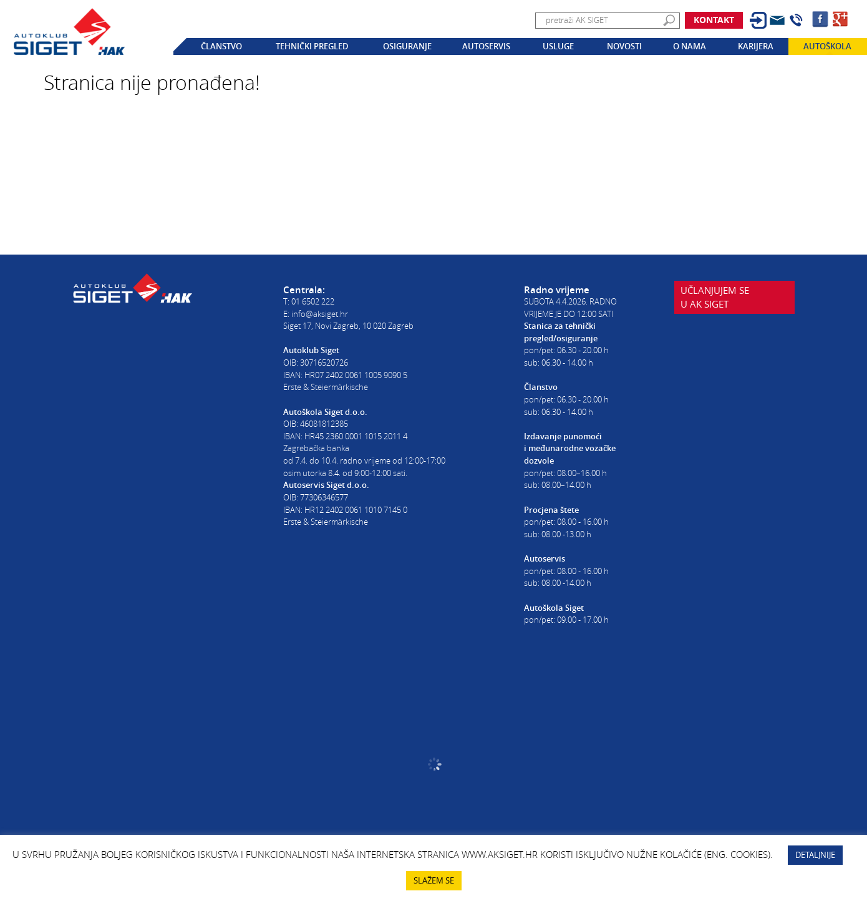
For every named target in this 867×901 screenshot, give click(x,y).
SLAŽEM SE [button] (434, 880)
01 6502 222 (312, 301)
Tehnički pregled (312, 46)
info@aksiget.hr (319, 313)
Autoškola (827, 46)
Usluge (558, 46)
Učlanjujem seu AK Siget (715, 306)
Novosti (624, 46)
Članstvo (221, 46)
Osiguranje (407, 46)
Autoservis (486, 46)
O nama (689, 46)
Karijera (755, 46)
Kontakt (714, 20)
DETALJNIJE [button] (815, 854)
